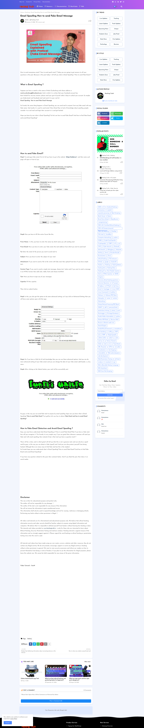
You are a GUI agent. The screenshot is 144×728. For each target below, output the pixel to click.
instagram (104, 118)
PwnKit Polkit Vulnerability (106, 316)
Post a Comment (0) (56, 701)
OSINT (100, 307)
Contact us (29, 1)
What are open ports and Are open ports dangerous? (79, 679)
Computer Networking (104, 237)
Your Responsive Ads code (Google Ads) (56, 710)
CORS (100, 240)
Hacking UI (101, 271)
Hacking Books (116, 265)
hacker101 (114, 261)
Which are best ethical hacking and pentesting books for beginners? (55, 679)
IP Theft (108, 286)
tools (105, 344)
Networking (101, 301)
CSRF (110, 243)
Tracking (116, 18)
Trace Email (116, 344)
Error (109, 255)
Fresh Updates (116, 23)
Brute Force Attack (103, 219)
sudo (116, 338)
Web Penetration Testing (105, 359)
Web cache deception (114, 353)
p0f (106, 307)
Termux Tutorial (111, 341)
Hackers (100, 265)
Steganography (112, 334)
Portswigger (101, 313)
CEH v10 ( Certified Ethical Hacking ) (109, 225)
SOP (116, 331)
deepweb (118, 249)
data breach (101, 249)
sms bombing (102, 331)
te (103, 341)
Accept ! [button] (8, 722)
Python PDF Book (103, 319)
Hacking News (111, 268)
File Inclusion (113, 258)
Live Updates (103, 18)
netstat (115, 298)
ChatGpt (113, 231)
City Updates (116, 39)
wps (114, 362)
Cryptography (102, 243)
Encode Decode (114, 252)
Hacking (27, 12)
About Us (22, 1)
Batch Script (101, 216)
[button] (121, 6)
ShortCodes (73, 6)
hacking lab (101, 268)
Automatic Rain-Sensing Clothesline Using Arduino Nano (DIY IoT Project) (111, 180)
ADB (99, 207)
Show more (87, 661)
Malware (100, 295)
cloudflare (109, 234)
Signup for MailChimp (74, 726)
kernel (100, 289)
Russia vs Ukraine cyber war (106, 322)
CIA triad (100, 234)
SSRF (103, 334)
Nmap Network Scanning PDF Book (108, 304)
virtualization (102, 350)
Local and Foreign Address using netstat (111, 171)
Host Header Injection (113, 271)
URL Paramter (102, 347)
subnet (111, 338)
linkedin (104, 122)
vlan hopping (112, 350)
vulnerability (101, 353)
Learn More (13, 718)
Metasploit (101, 298)
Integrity (100, 277)
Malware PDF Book (111, 295)
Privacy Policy (37, 1)
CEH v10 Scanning (103, 231)
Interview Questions (103, 283)
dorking (100, 252)
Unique (116, 28)
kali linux (116, 286)
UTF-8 (110, 347)
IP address (101, 286)
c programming (102, 222)
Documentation (47, 1)
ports (118, 310)
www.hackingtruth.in (50, 528)
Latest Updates (103, 23)
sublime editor (102, 338)
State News (103, 39)
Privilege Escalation (113, 313)
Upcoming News (103, 28)
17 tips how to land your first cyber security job (109, 191)
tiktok (99, 344)
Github (100, 261)
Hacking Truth (109, 93)
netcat (108, 298)
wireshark (108, 362)
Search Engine (102, 325)
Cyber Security (107, 246)
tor (110, 344)
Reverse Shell (114, 319)
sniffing (110, 331)
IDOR (116, 274)
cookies (115, 237)
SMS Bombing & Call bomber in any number (110, 159)
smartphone (117, 328)
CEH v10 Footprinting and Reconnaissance (105, 229)
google (107, 261)
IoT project (115, 283)
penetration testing (103, 310)
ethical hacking (102, 258)
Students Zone (103, 34)
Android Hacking (112, 207)
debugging (110, 249)
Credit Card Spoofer (110, 240)
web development (103, 356)
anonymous (101, 210)
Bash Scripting (116, 213)
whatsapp (118, 113)
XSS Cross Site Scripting (105, 371)
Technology (103, 44)
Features (48, 6)
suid (99, 341)
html (99, 274)
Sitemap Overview (107, 726)
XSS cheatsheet (102, 368)
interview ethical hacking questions (108, 280)
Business (116, 44)
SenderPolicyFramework (105, 328)
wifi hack (117, 359)
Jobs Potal (116, 34)
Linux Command (103, 292)
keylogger (107, 289)
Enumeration (102, 255)
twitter (118, 118)
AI (104, 207)
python (118, 316)
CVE (99, 246)
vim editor (118, 347)
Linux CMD (115, 289)
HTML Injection (107, 274)
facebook (104, 113)
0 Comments (87, 690)
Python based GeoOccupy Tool (30, 678)
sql (99, 334)
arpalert (109, 210)
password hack (113, 307)
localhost (113, 292)
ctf (115, 243)
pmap (113, 310)
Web (81, 6)
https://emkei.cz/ (71, 157)
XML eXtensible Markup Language (108, 365)
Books (109, 216)
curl (119, 243)
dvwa (106, 252)
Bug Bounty (114, 219)
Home (40, 6)
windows (100, 362)
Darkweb (116, 246)
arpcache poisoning (103, 213)
